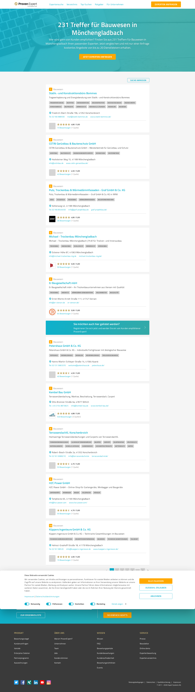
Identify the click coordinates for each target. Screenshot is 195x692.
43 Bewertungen (64, 174)
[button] (56, 4)
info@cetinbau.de (56, 163)
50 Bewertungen (64, 267)
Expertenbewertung (133, 653)
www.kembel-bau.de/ (100, 405)
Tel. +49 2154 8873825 (58, 405)
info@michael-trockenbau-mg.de (62, 256)
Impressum (29, 679)
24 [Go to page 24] (143, 570)
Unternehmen (55, 643)
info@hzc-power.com (57, 502)
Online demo (130, 648)
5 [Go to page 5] (132, 570)
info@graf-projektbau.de (78, 209)
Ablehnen (156, 679)
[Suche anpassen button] (138, 80)
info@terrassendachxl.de (78, 456)
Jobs (51, 653)
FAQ (88, 643)
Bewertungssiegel (21, 638)
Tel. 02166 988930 (57, 116)
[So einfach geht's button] (117, 615)
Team (51, 648)
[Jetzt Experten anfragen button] (97, 57)
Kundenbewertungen (95, 653)
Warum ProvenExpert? (58, 638)
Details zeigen (117, 687)
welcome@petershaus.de (78, 365)
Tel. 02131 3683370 (57, 365)
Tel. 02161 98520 (56, 549)
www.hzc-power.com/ (78, 502)
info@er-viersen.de (57, 302)
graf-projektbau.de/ (99, 209)
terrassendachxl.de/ (100, 456)
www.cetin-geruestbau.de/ (77, 163)
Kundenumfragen (21, 643)
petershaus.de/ (98, 365)
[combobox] (54, 598)
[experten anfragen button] (166, 4)
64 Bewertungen (64, 313)
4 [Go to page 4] (127, 570)
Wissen (90, 638)
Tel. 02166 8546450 (57, 209)
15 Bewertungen (64, 560)
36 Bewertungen (64, 220)
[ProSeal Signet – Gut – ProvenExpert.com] (171, 643)
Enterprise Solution (22, 653)
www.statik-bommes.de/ (100, 116)
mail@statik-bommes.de (77, 116)
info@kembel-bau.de (79, 405)
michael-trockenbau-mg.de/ (90, 256)
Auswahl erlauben (155, 670)
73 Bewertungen (64, 127)
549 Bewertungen (64, 416)
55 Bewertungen (64, 513)
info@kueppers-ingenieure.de (78, 549)
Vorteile (17, 648)
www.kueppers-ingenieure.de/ (105, 549)
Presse (127, 638)
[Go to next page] (148, 570)
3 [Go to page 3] (122, 570)
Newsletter (129, 643)
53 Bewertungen (64, 467)
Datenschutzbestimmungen (48, 679)
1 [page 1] (112, 570)
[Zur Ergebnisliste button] (31, 615)
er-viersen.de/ (73, 302)
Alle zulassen (156, 664)
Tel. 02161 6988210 (57, 456)
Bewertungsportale (95, 648)
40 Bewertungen (64, 376)
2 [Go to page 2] (117, 570)
